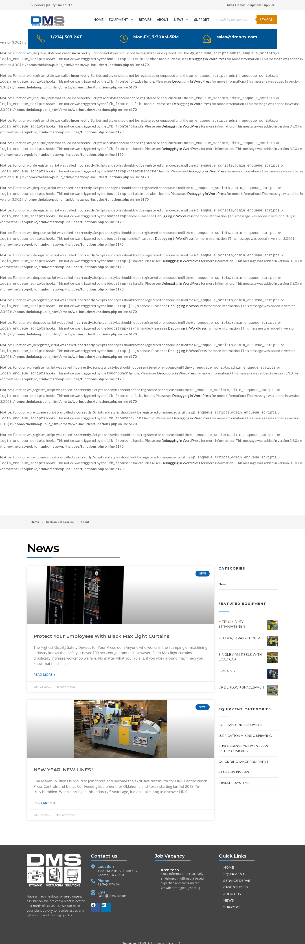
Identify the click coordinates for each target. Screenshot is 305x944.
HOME (98, 20)
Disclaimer (129, 924)
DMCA (145, 924)
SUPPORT (201, 20)
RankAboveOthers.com (211, 937)
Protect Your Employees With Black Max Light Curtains (101, 617)
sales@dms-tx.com (112, 877)
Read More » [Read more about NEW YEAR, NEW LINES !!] (44, 783)
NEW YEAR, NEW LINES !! (64, 751)
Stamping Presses (234, 753)
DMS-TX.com (112, 937)
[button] (174, 937)
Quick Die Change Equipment (243, 743)
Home (35, 503)
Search (267, 19)
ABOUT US (232, 875)
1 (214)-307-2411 (110, 865)
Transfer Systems (234, 764)
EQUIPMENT (118, 20)
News (223, 565)
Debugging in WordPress (206, 56)
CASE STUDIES (235, 868)
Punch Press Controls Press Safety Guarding (243, 729)
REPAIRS (145, 20)
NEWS (178, 20)
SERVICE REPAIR (237, 862)
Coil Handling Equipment (241, 706)
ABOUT (163, 20)
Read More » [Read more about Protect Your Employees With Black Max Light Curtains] (44, 655)
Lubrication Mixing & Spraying (245, 717)
